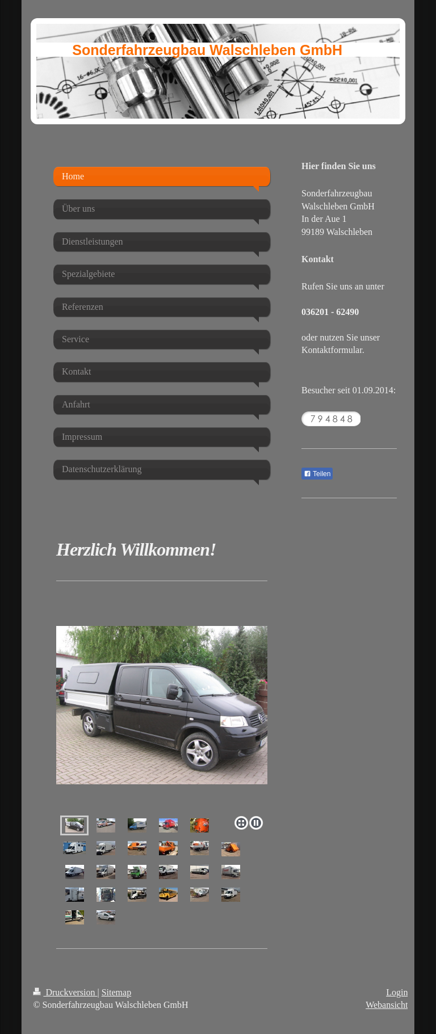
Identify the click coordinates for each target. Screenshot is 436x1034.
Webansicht (387, 1005)
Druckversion (65, 992)
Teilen (317, 474)
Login (397, 992)
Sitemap (116, 992)
